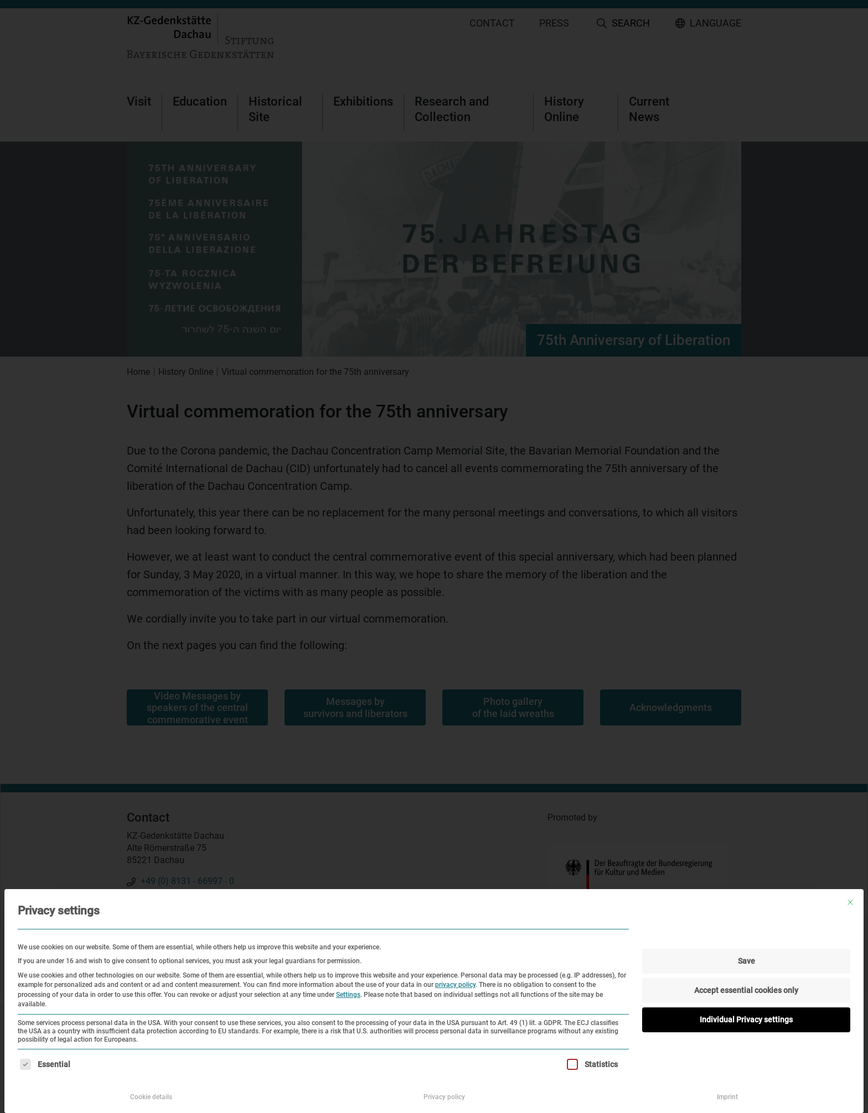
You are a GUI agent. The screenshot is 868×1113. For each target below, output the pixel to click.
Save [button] (746, 961)
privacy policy (455, 985)
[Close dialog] (850, 902)
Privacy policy (444, 1097)
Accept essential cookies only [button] (746, 990)
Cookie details (151, 1097)
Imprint (727, 1097)
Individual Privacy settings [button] (746, 1019)
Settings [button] (348, 995)
